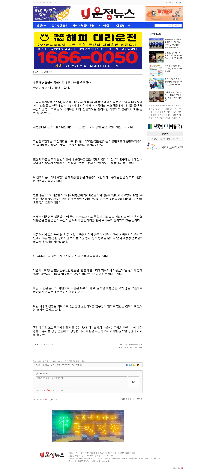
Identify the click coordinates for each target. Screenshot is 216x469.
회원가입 (177, 2)
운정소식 (42, 25)
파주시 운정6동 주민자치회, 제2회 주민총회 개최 (173, 68)
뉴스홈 (35, 72)
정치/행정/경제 (60, 25)
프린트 (67, 365)
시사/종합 (104, 25)
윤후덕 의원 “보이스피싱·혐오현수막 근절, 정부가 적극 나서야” (173, 96)
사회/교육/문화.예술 (83, 25)
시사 (52, 72)
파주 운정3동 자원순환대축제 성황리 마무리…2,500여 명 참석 (173, 82)
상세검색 (177, 25)
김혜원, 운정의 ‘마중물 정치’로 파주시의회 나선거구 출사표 (173, 55)
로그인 (169, 2)
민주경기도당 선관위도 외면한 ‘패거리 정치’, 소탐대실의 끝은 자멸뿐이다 (173, 43)
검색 (170, 25)
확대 (39, 365)
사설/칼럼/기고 (122, 25)
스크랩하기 (78, 365)
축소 (47, 365)
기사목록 (56, 365)
